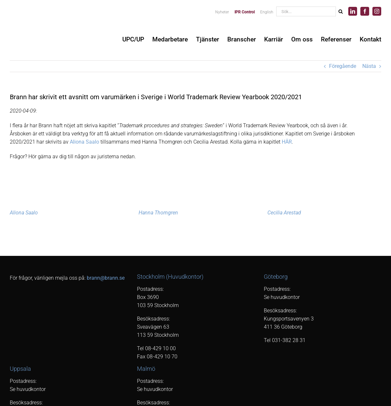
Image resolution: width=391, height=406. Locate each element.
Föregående (342, 66)
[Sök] (340, 11)
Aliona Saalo (84, 142)
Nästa (369, 66)
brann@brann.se (106, 278)
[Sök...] (306, 11)
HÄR (287, 142)
